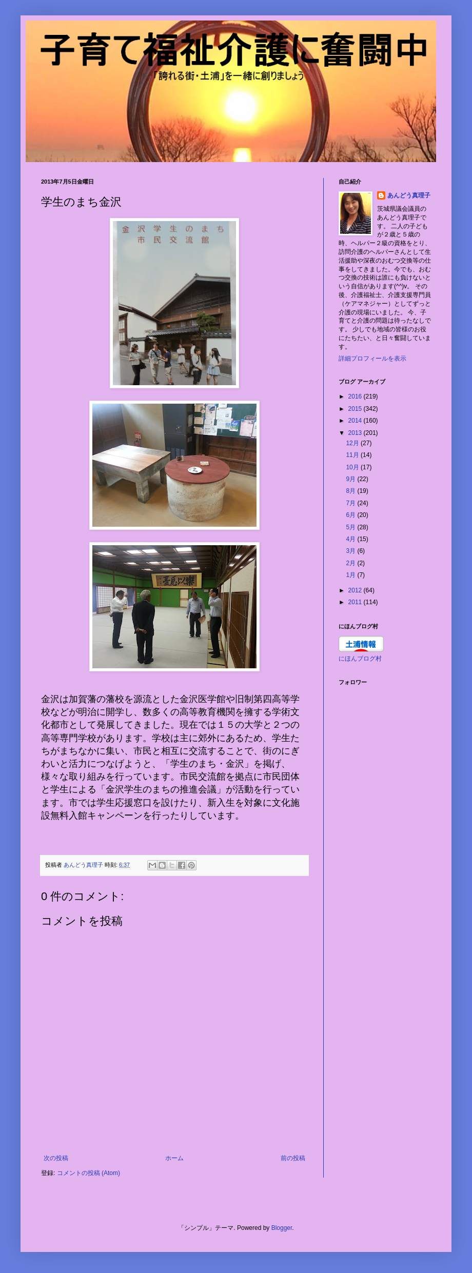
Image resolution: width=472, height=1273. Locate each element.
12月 (353, 443)
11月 (353, 455)
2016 (356, 396)
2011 (356, 602)
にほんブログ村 (360, 658)
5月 (351, 527)
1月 (351, 575)
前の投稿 (293, 1158)
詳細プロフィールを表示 (372, 358)
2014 (356, 420)
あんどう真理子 (408, 195)
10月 (353, 467)
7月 (351, 503)
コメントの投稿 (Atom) (88, 1173)
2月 (351, 563)
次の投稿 (56, 1158)
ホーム (174, 1158)
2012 (356, 590)
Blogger (281, 1227)
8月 (351, 490)
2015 (356, 408)
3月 (351, 550)
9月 (351, 479)
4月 (351, 539)
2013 (356, 432)
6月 (351, 515)
